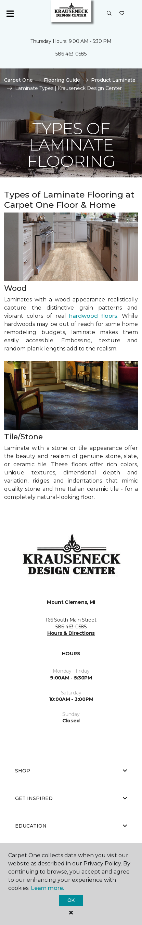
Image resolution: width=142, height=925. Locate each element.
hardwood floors (93, 316)
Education (71, 826)
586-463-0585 (71, 54)
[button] (109, 13)
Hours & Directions (71, 633)
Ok (71, 900)
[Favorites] (121, 13)
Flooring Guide (62, 80)
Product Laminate (113, 80)
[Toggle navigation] (9, 13)
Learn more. (47, 888)
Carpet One (18, 80)
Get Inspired (71, 798)
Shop (71, 771)
